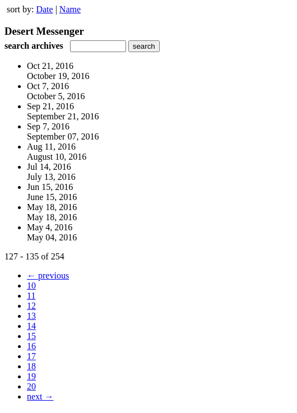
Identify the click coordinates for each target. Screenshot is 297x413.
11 (31, 295)
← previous (48, 275)
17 (31, 356)
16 (31, 346)
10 (31, 285)
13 (31, 316)
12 (31, 305)
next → (40, 396)
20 (31, 386)
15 (31, 336)
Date (44, 9)
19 (31, 376)
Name (70, 9)
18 (31, 366)
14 (31, 326)
